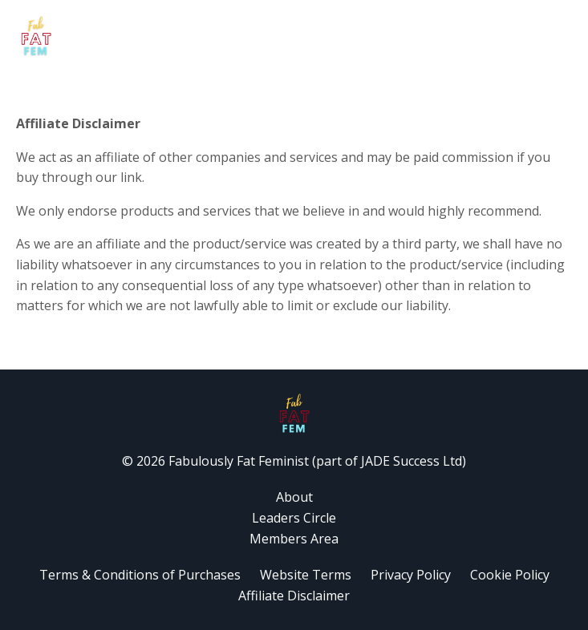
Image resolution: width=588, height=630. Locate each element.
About (294, 497)
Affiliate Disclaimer (294, 595)
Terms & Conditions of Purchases (140, 575)
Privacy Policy (411, 575)
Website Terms (307, 575)
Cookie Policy (509, 575)
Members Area (294, 538)
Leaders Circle (294, 518)
